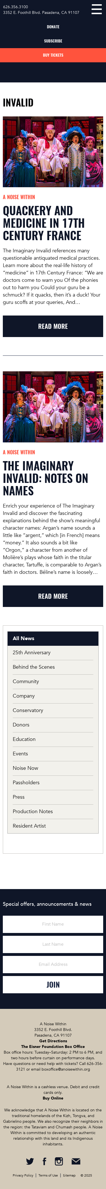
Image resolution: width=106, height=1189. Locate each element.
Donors (21, 724)
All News (23, 638)
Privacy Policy (23, 1175)
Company (24, 696)
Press (19, 797)
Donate (53, 26)
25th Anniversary (32, 652)
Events (20, 753)
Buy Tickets (53, 55)
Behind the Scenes (34, 667)
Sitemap (69, 1175)
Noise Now (25, 768)
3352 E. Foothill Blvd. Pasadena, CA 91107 (41, 12)
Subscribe (53, 41)
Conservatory (28, 710)
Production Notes (33, 811)
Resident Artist (29, 826)
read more (53, 326)
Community (26, 681)
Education (24, 739)
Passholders (26, 782)
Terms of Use (48, 1175)
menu (97, 9)
